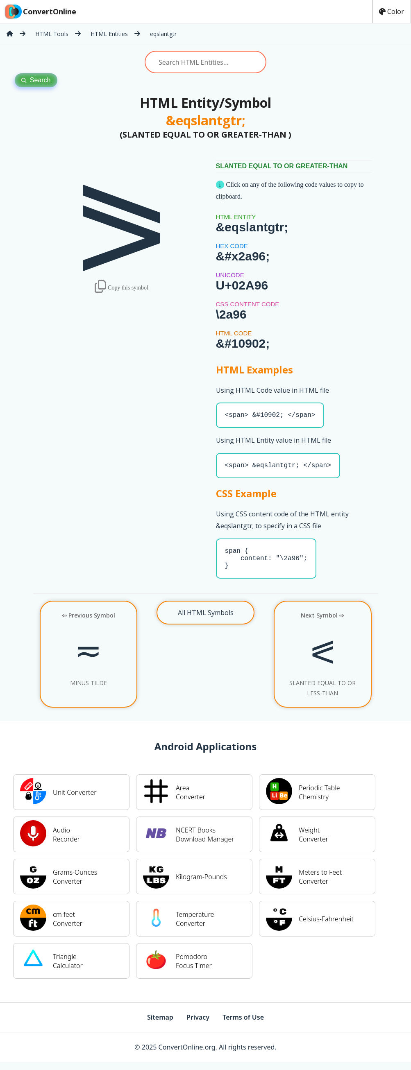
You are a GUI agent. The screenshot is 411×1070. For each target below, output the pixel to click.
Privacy (197, 1025)
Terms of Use (243, 1025)
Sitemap (160, 1025)
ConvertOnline (39, 11)
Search (36, 80)
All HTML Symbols (206, 620)
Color (391, 11)
